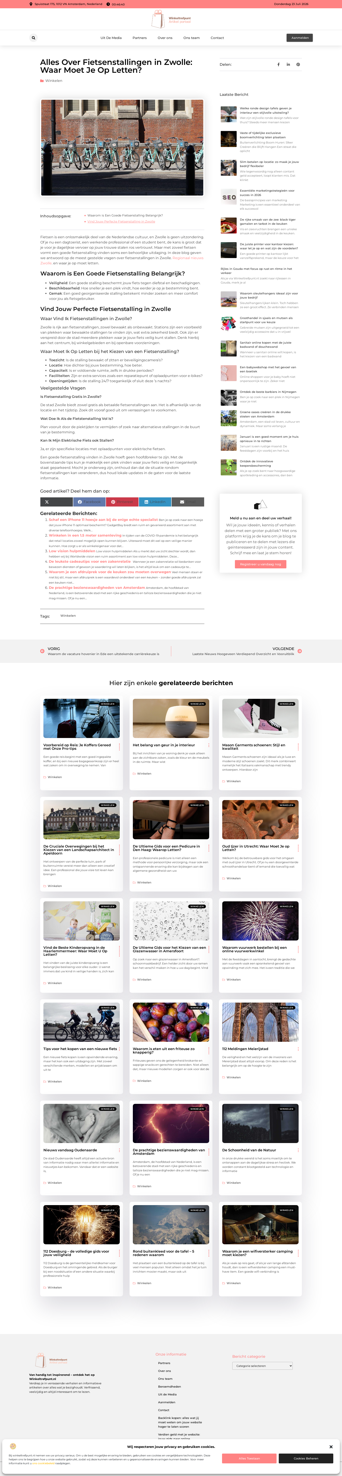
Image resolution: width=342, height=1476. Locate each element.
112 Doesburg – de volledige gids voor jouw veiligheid (76, 1253)
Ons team (191, 38)
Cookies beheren (306, 1458)
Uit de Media (167, 1394)
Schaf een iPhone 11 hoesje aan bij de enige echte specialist (103, 520)
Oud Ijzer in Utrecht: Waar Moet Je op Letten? (255, 848)
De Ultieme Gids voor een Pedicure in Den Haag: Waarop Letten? (166, 848)
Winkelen (53, 81)
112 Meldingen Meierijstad (245, 1049)
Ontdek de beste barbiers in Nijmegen (268, 391)
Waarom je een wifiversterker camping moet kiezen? (257, 1253)
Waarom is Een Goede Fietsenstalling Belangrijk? (125, 215)
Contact (217, 38)
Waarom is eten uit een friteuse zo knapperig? (164, 1050)
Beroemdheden (169, 1386)
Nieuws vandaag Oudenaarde (70, 1150)
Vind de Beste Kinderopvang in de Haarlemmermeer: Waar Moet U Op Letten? (75, 951)
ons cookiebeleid (43, 1463)
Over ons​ (165, 38)
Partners (140, 38)
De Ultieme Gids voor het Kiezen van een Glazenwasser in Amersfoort (169, 949)
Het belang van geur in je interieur (164, 745)
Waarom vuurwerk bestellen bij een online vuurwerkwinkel (254, 949)
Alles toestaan (249, 1458)
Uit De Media (111, 38)
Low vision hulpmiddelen (72, 551)
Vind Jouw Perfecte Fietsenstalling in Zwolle (121, 221)
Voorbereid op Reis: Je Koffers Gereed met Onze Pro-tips (77, 747)
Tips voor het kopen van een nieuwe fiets (80, 1049)
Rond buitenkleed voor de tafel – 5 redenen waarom (163, 1253)
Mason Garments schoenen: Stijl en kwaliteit (253, 747)
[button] (331, 1447)
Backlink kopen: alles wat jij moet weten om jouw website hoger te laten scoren (180, 1422)
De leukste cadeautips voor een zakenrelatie (90, 561)
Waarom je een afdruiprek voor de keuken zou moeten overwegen (110, 572)
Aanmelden (166, 1402)
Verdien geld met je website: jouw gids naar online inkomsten (179, 1439)
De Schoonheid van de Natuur (249, 1150)
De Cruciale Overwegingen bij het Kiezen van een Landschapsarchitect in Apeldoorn (78, 849)
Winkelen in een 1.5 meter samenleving (85, 535)
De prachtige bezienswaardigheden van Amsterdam (97, 588)
